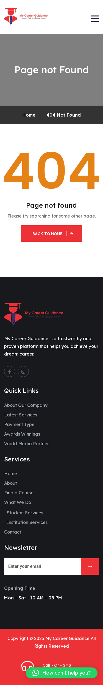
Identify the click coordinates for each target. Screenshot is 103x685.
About (10, 483)
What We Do (17, 502)
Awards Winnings (22, 434)
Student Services (25, 512)
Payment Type (19, 424)
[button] (62, 672)
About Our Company (26, 405)
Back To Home (47, 233)
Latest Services (20, 415)
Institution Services (27, 522)
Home (10, 473)
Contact (12, 532)
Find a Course (19, 492)
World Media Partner (26, 443)
